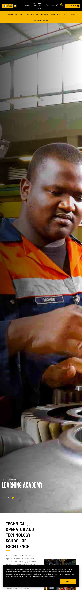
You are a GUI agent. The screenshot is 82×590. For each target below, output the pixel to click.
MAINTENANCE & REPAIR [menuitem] (42, 14)
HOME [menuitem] (33, 3)
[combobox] (52, 5)
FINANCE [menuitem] (73, 14)
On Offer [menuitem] (66, 14)
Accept (67, 581)
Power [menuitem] (16, 14)
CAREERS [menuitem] (28, 6)
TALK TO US (7, 498)
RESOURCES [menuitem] (38, 6)
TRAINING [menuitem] (52, 14)
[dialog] (41, 576)
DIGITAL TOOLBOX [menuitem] (29, 14)
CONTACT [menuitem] (39, 8)
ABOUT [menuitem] (40, 3)
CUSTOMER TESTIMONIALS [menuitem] (41, 20)
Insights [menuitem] (59, 14)
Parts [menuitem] (21, 14)
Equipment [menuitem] (10, 14)
